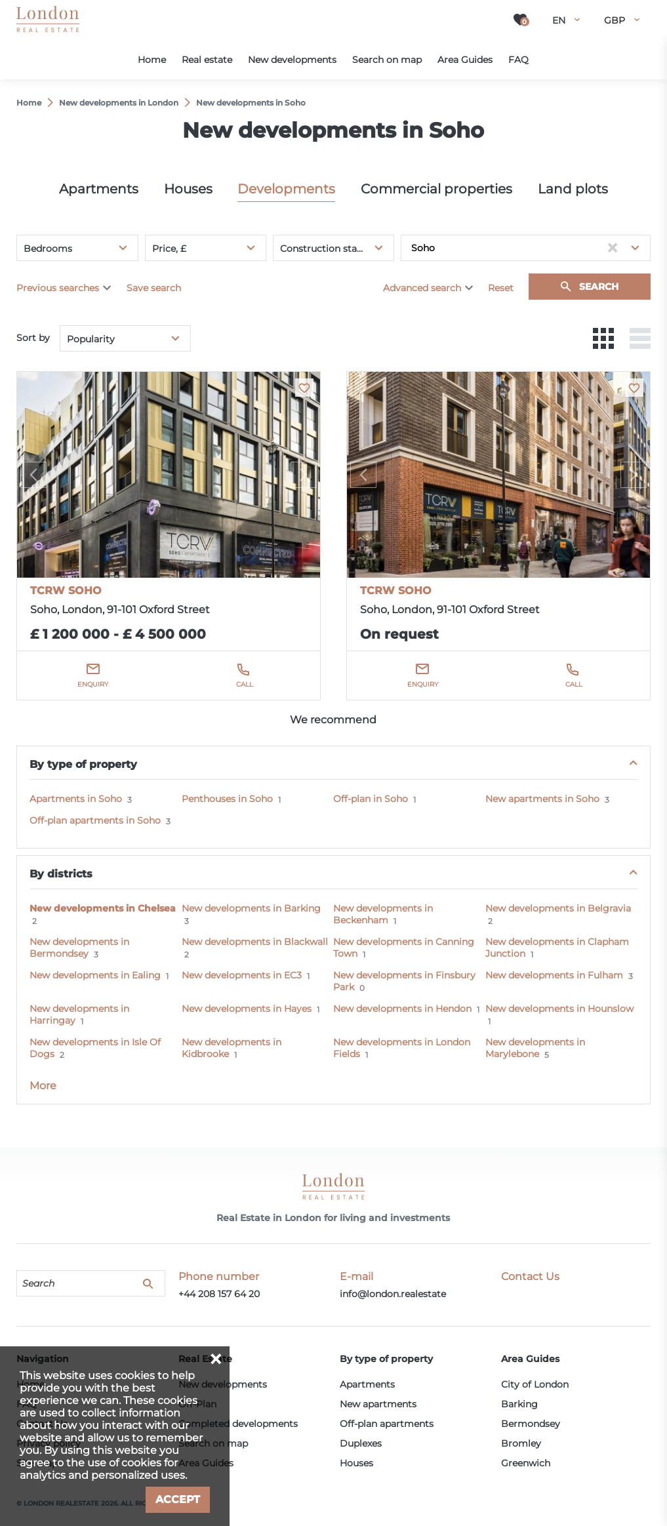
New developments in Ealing (95, 975)
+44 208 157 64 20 (219, 1294)
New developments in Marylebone (535, 1048)
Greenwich (525, 1463)
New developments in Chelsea (103, 908)
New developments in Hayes (247, 1008)
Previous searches (57, 288)
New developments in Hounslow (559, 1008)
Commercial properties (436, 189)
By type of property (83, 764)
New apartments (378, 1404)
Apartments (98, 189)
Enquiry (92, 684)
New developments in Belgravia (558, 908)
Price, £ (169, 248)
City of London (535, 1384)
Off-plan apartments (387, 1424)
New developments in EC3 (242, 975)
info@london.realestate (393, 1294)
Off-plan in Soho (370, 799)
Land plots (573, 189)
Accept (177, 1499)
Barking (519, 1404)
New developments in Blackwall (255, 942)
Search (598, 286)
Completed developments (238, 1424)
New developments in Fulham (554, 975)
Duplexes (361, 1443)
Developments (286, 189)
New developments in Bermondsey (79, 947)
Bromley (521, 1443)
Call (244, 684)
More (43, 1085)
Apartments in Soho (76, 799)
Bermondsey (530, 1424)
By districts (61, 874)
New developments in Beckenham (383, 914)
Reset (501, 288)
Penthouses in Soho (227, 799)
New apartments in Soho (542, 799)
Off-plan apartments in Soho (95, 820)
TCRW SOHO (66, 590)
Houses (188, 189)
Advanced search (422, 288)
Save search (154, 288)
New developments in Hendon (402, 1008)
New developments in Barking (251, 908)
